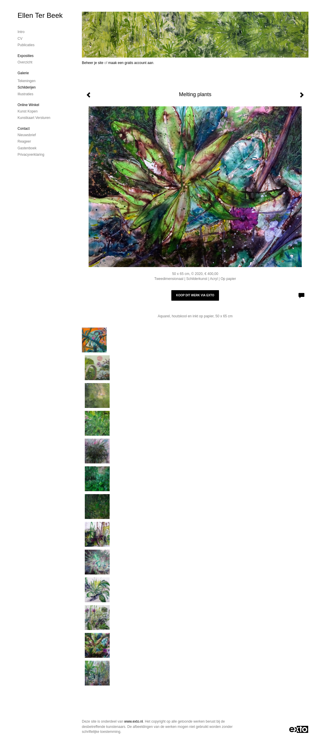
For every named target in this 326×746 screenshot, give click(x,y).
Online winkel (28, 105)
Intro (21, 32)
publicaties (26, 45)
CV (20, 39)
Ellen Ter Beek (40, 15)
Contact (24, 129)
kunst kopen (28, 111)
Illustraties (25, 94)
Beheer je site (92, 63)
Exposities (26, 56)
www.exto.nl (133, 721)
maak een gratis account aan (130, 63)
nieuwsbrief (27, 135)
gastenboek (27, 148)
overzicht (25, 62)
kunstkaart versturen (34, 118)
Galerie (23, 73)
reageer (24, 141)
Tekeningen (26, 81)
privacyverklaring (31, 155)
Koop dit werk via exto (195, 295)
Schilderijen (27, 87)
